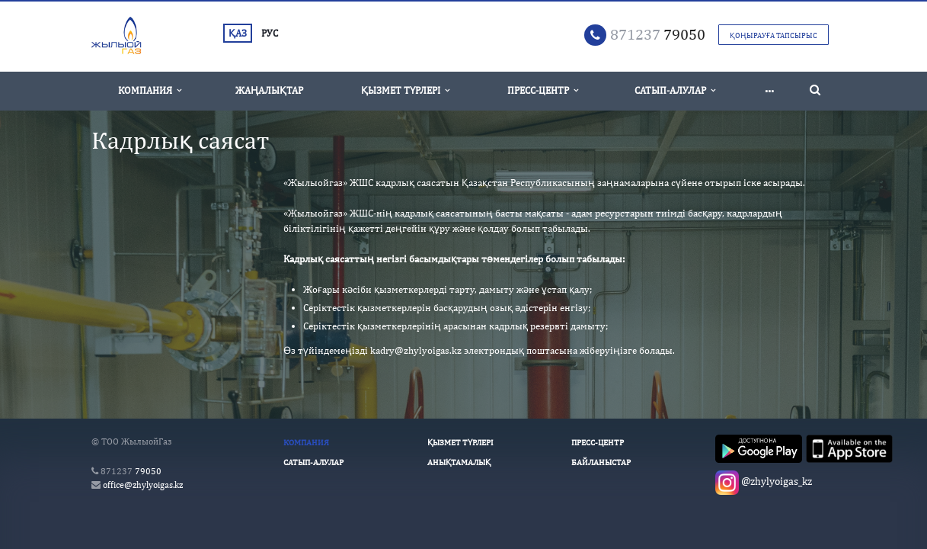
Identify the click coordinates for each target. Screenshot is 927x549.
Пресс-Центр (542, 90)
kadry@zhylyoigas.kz (416, 350)
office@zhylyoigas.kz (143, 485)
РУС (269, 33)
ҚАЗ (238, 33)
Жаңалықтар (269, 90)
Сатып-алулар (675, 90)
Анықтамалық (459, 462)
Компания (149, 90)
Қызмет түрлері (405, 90)
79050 (657, 34)
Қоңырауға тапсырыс (773, 35)
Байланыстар (601, 462)
